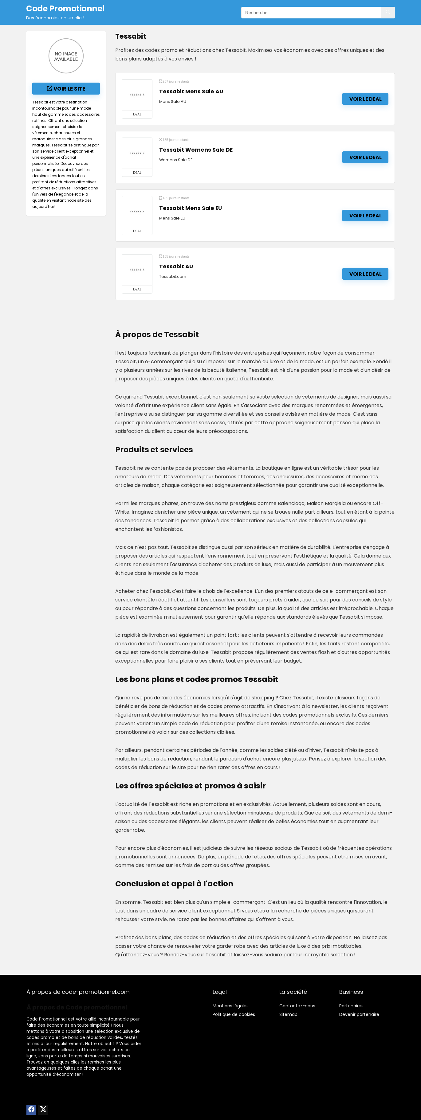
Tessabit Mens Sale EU (190, 208)
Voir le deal (365, 99)
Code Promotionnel (46, 1019)
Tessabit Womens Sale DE (196, 150)
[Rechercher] (388, 12)
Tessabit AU (176, 266)
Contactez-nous (297, 1006)
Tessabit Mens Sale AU (191, 91)
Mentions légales (231, 1006)
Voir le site (66, 88)
